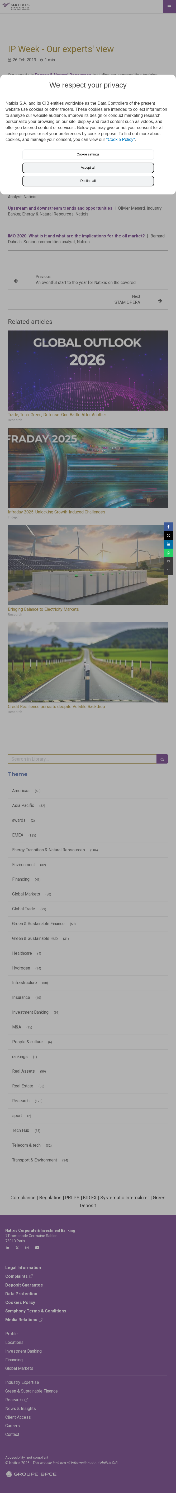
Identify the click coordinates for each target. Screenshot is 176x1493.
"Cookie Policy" (120, 139)
